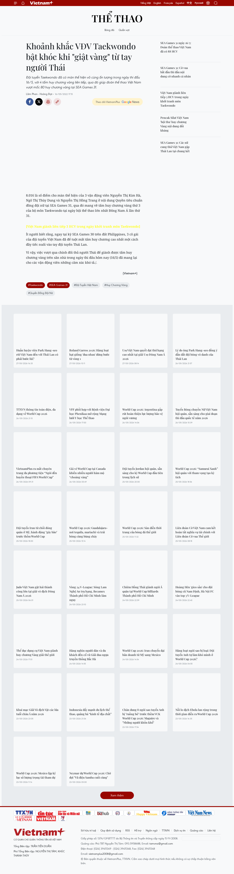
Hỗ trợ (137, 830)
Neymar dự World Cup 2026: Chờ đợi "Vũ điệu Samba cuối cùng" (90, 775)
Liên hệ (211, 830)
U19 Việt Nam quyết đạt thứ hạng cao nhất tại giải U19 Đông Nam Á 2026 (143, 354)
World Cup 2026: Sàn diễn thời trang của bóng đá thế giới (141, 530)
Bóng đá (109, 30)
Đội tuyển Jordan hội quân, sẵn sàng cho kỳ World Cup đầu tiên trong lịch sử (142, 473)
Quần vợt (124, 30)
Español (180, 3)
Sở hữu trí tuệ (88, 830)
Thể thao (117, 18)
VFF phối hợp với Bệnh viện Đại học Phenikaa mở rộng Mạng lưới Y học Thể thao (89, 414)
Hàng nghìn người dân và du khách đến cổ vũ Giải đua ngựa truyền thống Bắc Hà (88, 655)
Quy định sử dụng (110, 830)
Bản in (48, 102)
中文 (189, 3)
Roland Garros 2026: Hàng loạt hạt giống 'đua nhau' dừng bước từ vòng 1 (89, 354)
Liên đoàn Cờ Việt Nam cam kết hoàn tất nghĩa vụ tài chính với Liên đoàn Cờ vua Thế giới (195, 532)
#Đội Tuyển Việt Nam (86, 285)
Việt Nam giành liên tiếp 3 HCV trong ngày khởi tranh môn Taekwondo (174, 99)
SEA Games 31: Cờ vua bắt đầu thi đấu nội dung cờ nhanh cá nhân (175, 72)
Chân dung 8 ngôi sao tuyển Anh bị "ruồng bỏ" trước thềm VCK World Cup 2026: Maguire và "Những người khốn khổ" (143, 716)
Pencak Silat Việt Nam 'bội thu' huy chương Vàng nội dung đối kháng (174, 124)
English (157, 3)
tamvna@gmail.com (161, 843)
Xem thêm (117, 795)
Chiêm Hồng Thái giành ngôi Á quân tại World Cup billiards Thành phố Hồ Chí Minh (142, 591)
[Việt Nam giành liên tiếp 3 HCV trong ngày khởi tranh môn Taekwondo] (83, 226)
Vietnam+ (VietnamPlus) (41, 3)
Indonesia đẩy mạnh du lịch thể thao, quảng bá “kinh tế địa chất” (90, 712)
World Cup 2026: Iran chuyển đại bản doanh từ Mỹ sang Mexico (143, 653)
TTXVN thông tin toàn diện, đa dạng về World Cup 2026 (36, 412)
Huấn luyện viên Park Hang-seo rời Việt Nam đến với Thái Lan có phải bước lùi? (37, 354)
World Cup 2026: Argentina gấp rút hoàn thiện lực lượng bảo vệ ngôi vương (142, 414)
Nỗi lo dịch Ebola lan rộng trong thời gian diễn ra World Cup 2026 (196, 712)
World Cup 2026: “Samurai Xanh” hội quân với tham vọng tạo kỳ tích (196, 473)
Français (168, 3)
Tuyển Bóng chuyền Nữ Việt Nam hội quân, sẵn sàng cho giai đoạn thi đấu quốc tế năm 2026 (196, 414)
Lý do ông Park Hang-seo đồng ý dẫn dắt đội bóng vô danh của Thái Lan (196, 354)
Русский (199, 3)
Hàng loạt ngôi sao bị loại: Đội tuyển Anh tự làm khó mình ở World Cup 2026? (194, 655)
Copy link (57, 102)
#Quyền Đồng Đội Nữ (40, 293)
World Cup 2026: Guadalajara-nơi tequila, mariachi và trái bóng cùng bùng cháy (88, 532)
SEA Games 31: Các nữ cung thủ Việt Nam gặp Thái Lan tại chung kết (175, 147)
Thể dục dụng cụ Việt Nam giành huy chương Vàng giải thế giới (37, 653)
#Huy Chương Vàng (116, 285)
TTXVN (165, 830)
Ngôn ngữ (151, 830)
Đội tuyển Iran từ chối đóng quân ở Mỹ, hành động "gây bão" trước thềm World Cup (36, 532)
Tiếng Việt (145, 3)
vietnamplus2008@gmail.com (106, 853)
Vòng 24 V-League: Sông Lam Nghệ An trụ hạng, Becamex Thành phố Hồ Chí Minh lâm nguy (87, 593)
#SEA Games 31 (58, 285)
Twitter (39, 102)
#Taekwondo (35, 285)
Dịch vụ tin (180, 830)
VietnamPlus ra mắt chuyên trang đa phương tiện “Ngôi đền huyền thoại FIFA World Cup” (36, 473)
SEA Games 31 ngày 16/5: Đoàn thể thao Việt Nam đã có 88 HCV (175, 47)
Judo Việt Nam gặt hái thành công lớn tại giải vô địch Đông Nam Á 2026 (35, 591)
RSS (127, 830)
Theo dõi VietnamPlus (108, 102)
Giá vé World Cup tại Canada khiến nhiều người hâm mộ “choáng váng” (87, 473)
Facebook (29, 102)
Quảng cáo (196, 830)
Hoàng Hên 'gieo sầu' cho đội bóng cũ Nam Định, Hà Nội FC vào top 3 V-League (194, 591)
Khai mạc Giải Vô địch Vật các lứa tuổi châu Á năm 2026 (37, 712)
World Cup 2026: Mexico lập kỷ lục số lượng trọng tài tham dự (36, 775)
